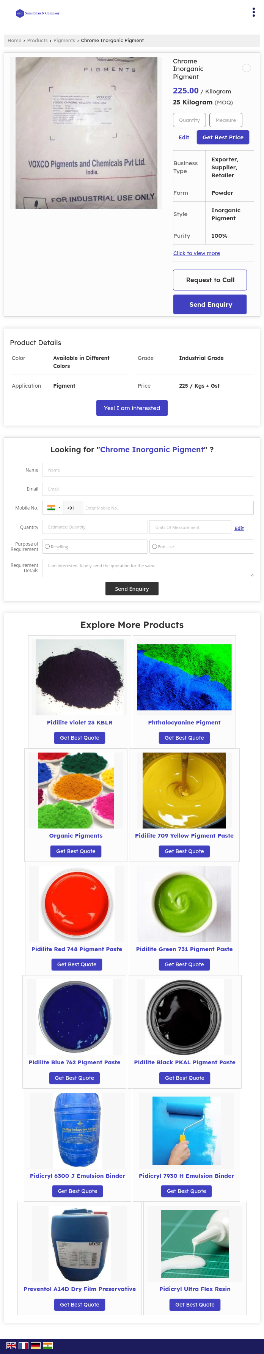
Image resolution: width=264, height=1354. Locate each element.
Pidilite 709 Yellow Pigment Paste (184, 835)
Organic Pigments (76, 835)
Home (14, 40)
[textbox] (225, 120)
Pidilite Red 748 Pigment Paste (77, 949)
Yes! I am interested (132, 408)
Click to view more (196, 253)
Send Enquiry (210, 304)
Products (37, 40)
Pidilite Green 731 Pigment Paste (184, 949)
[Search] (162, 11)
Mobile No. (26, 508)
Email (32, 489)
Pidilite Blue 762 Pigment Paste (74, 1062)
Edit (184, 137)
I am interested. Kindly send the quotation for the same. (148, 568)
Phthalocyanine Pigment (184, 722)
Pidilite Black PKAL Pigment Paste (184, 1062)
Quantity (29, 527)
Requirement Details (24, 568)
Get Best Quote (79, 737)
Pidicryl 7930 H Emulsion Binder (186, 1175)
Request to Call (210, 280)
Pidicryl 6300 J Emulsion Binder (77, 1175)
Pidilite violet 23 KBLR (79, 722)
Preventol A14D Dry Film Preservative (80, 1288)
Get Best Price (223, 137)
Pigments (64, 40)
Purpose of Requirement (24, 546)
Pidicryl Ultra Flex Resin (195, 1288)
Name (31, 470)
